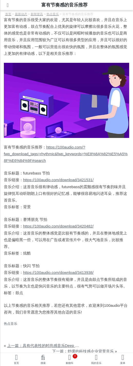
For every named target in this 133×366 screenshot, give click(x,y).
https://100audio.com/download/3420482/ (58, 226)
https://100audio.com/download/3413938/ (58, 272)
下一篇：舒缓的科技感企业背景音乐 (83, 351)
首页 (16, 363)
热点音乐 (10, 324)
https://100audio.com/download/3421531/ (58, 180)
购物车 (71, 359)
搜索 (43, 363)
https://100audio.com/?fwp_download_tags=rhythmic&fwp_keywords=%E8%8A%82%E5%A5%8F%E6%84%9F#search (66, 154)
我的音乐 (96, 363)
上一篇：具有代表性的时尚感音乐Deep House (46, 345)
